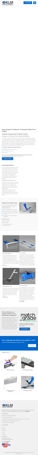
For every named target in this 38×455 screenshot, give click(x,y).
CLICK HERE (6, 442)
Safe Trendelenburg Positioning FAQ (8, 422)
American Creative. (19, 453)
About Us (4, 428)
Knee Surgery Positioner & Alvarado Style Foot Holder (11, 420)
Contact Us (4, 430)
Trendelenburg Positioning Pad (7, 417)
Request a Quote (7, 158)
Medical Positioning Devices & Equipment (9, 415)
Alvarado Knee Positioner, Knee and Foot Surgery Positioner (21, 154)
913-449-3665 (28, 2)
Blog (3, 432)
